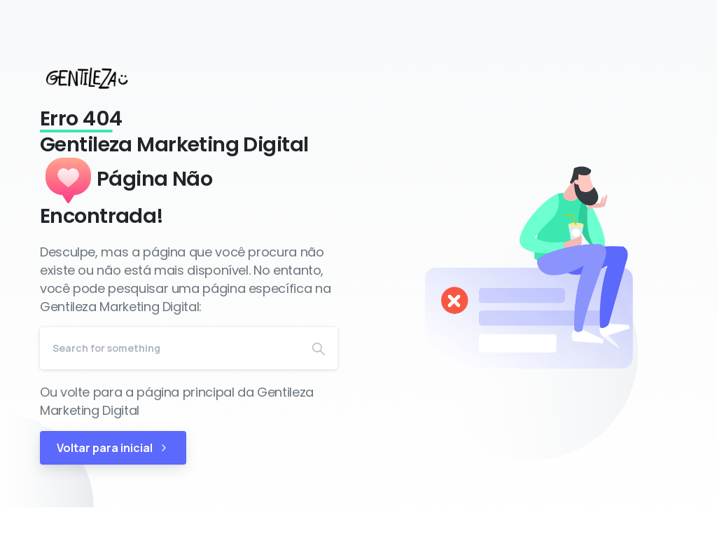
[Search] (170, 348)
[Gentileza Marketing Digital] (100, 78)
